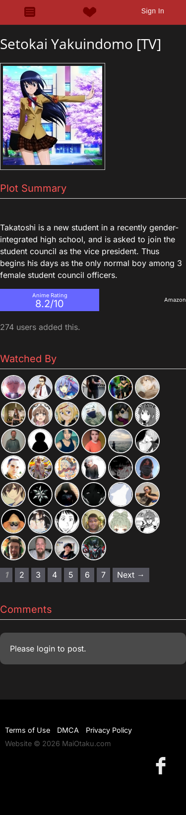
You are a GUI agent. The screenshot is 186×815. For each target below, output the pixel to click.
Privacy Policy (109, 730)
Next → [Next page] (131, 575)
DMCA (68, 730)
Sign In (152, 11)
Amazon (175, 299)
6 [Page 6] (87, 575)
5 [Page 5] (70, 575)
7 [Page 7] (103, 575)
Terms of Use (27, 730)
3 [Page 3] (38, 575)
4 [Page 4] (54, 575)
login (46, 648)
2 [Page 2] (21, 575)
